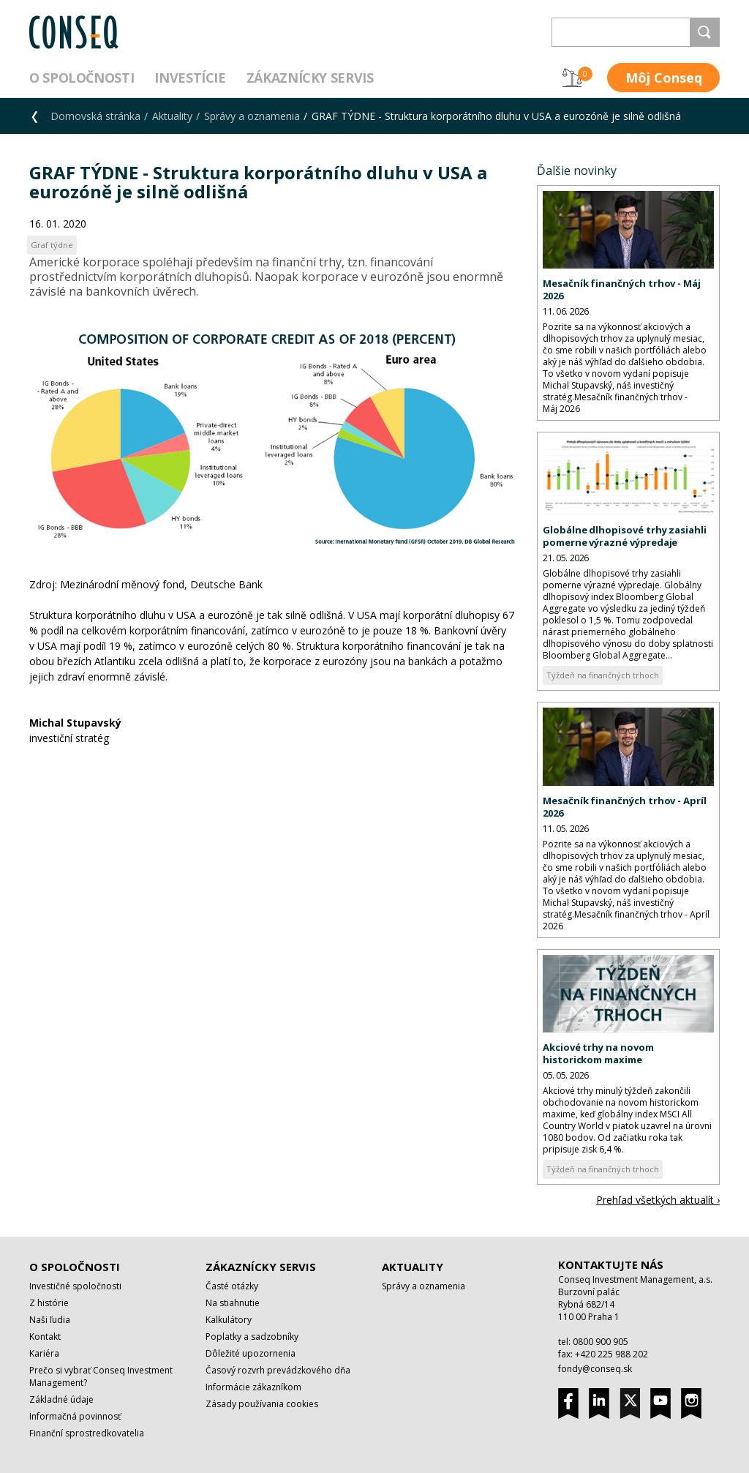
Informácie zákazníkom (253, 1387)
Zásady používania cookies (262, 1404)
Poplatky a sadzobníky (252, 1336)
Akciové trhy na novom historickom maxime (598, 1053)
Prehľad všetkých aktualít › (658, 1200)
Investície (189, 77)
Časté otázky (232, 1286)
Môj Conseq (663, 77)
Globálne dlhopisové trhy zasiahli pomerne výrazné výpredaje (625, 536)
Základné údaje (61, 1399)
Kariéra (44, 1353)
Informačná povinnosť (75, 1416)
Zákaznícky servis (310, 77)
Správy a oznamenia (252, 116)
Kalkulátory (229, 1319)
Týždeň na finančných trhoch (602, 675)
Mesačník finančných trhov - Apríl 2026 (625, 807)
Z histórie (49, 1303)
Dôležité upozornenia (251, 1353)
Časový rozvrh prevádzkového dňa (278, 1370)
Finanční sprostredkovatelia (86, 1433)
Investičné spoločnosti (75, 1286)
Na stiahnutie (233, 1303)
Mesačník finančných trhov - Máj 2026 (622, 289)
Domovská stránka (95, 116)
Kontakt (45, 1336)
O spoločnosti (81, 77)
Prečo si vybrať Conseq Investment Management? (101, 1376)
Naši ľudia (49, 1319)
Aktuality (172, 116)
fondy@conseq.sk (595, 1369)
